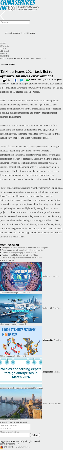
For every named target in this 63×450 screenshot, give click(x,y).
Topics (3, 53)
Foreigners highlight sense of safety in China (20, 255)
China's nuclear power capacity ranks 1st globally (21, 258)
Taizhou (25, 58)
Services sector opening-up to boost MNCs (19, 252)
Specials (4, 51)
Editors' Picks (7, 260)
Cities (17, 58)
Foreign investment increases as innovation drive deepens (25, 247)
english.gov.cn (29, 33)
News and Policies (38, 58)
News (3, 48)
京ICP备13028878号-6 (9, 445)
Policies (4, 46)
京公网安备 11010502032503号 (17, 448)
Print (8, 80)
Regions (4, 56)
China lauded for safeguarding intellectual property (22, 250)
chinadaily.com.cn (12, 33)
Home (3, 43)
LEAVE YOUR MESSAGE (13, 422)
